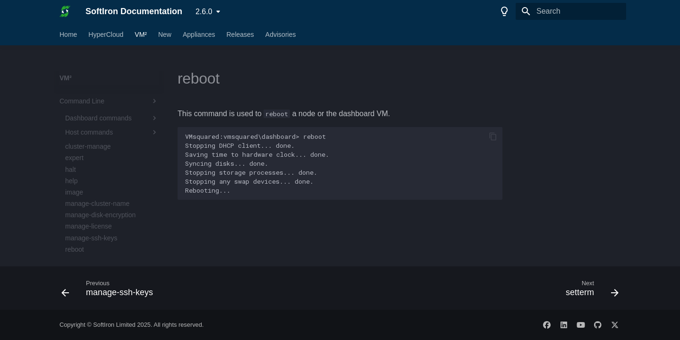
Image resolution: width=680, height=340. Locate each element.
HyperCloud (105, 34)
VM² (141, 34)
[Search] (571, 11)
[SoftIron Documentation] (65, 11)
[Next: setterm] (589, 291)
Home (68, 34)
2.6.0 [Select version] (204, 12)
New (164, 34)
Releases (240, 34)
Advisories (280, 34)
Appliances (199, 34)
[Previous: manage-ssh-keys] (110, 291)
